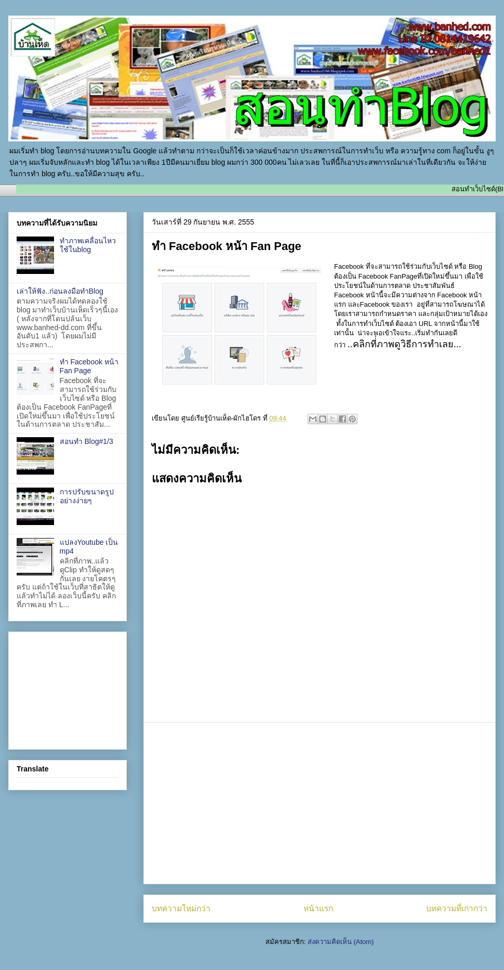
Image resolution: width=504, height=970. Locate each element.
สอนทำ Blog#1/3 (86, 441)
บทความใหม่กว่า (181, 908)
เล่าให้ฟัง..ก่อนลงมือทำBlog (60, 291)
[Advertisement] (319, 803)
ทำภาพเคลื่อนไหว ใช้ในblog (88, 245)
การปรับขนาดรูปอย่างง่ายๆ (87, 496)
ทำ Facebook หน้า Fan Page (89, 366)
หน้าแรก (318, 908)
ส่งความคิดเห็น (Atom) (341, 942)
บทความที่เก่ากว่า (456, 908)
